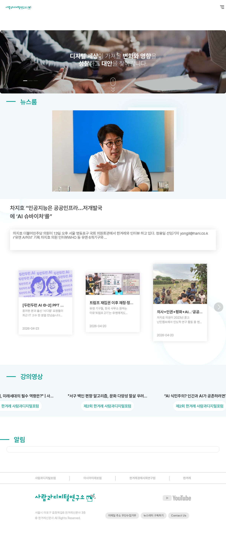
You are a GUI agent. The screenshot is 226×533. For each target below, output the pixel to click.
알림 (12, 439)
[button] (25, 80)
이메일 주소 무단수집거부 (122, 515)
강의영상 (24, 376)
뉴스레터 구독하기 (154, 515)
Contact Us (178, 515)
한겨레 (187, 478)
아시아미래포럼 (92, 478)
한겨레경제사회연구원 (142, 478)
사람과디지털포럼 (45, 478)
